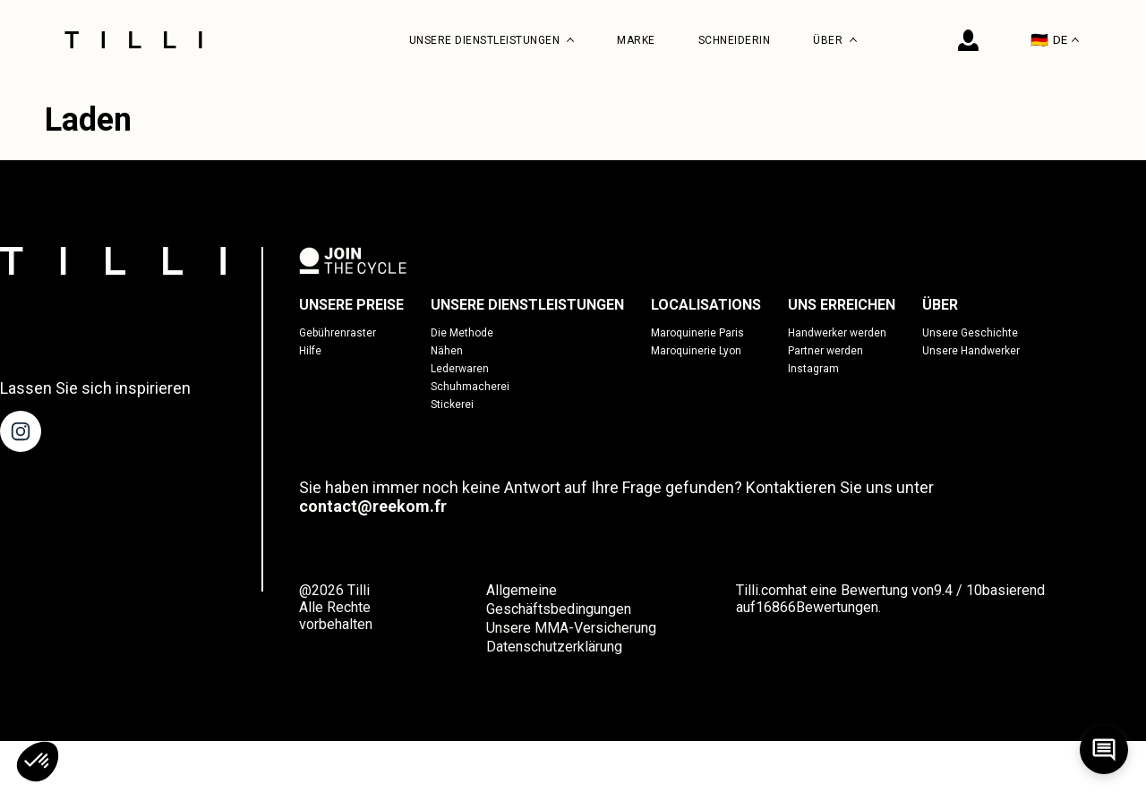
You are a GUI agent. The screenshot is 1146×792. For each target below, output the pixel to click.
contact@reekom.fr (373, 506)
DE (1055, 39)
